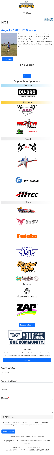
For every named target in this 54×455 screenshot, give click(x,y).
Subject (4, 389)
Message (5, 398)
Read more (8, 59)
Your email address (9, 381)
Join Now (27, 360)
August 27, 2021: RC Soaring (18, 30)
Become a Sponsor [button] (27, 325)
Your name (5, 372)
